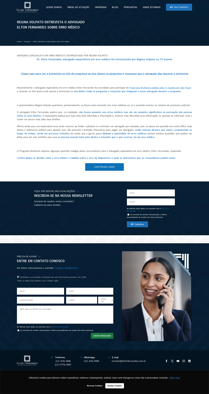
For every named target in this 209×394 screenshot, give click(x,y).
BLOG (115, 7)
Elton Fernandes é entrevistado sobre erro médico (51, 41)
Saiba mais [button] (174, 378)
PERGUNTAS (130, 7)
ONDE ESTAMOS (151, 7)
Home (19, 41)
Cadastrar (139, 224)
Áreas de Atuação (78, 7)
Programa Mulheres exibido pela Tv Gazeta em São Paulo (160, 87)
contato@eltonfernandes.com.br (129, 361)
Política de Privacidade (59, 327)
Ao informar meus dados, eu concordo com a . (148, 209)
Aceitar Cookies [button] (114, 386)
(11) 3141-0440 (63, 361)
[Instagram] (183, 361)
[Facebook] (166, 361)
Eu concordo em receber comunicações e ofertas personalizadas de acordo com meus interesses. (147, 215)
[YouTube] (178, 361)
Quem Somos (54, 7)
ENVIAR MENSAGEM (102, 335)
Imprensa (100, 7)
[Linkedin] (189, 361)
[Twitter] (172, 361)
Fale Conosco (181, 7)
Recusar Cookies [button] (95, 386)
